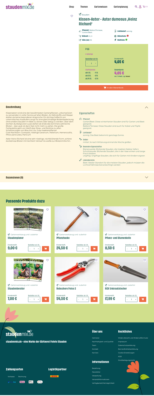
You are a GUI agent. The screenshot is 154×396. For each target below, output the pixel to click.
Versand (128, 76)
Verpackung (96, 377)
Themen (82, 7)
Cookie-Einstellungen (126, 354)
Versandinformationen (100, 380)
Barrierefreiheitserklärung (128, 350)
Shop (69, 7)
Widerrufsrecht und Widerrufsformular (133, 339)
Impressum (122, 342)
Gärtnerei (95, 339)
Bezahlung (96, 369)
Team (94, 346)
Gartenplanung (120, 7)
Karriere (95, 354)
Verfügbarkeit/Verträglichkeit (103, 384)
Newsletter (96, 373)
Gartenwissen (100, 7)
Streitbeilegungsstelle (126, 361)
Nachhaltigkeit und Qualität (102, 342)
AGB (120, 357)
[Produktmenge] (91, 63)
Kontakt (95, 350)
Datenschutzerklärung (126, 346)
